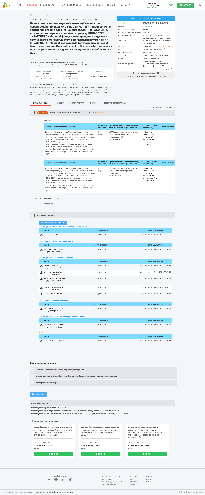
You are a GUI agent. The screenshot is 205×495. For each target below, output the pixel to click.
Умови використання (66, 492)
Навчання (112, 5)
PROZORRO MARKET (49, 5)
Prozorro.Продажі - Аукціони (111, 482)
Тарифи (147, 482)
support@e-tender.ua (155, 5)
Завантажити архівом (53, 223)
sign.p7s (54, 235)
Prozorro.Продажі (94, 5)
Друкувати (38, 394)
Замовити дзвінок (152, 7)
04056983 (147, 46)
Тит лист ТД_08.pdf (54, 294)
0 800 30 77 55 (152, 3)
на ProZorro (68, 62)
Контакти (125, 5)
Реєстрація (185, 5)
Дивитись (53, 454)
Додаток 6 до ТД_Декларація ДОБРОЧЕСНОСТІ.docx (54, 280)
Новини (132, 479)
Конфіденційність (52, 492)
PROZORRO (32, 5)
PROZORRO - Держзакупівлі (110, 477)
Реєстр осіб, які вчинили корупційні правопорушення (146, 76)
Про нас (133, 484)
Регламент (148, 477)
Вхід (171, 5)
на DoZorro (78, 62)
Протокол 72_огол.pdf (54, 341)
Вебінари (148, 479)
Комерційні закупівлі (71, 5)
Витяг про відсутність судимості (146, 73)
